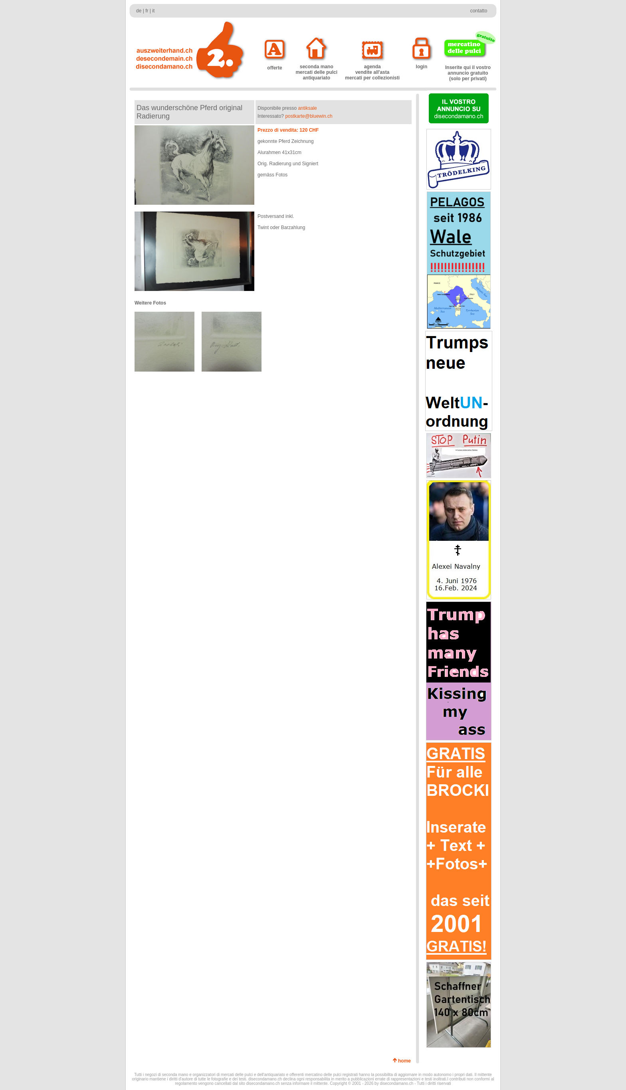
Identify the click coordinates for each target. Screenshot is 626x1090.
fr (146, 11)
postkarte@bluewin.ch (308, 116)
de (138, 11)
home (406, 1061)
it (153, 11)
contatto (478, 11)
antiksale (307, 108)
